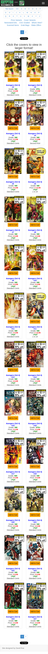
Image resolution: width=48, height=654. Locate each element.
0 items (16, 2)
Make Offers (36, 25)
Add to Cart (13, 80)
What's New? (37, 23)
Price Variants (16, 20)
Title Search (9, 9)
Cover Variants (30, 20)
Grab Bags (25, 25)
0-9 (17, 9)
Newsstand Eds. (10, 23)
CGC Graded (24, 23)
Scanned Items (13, 25)
